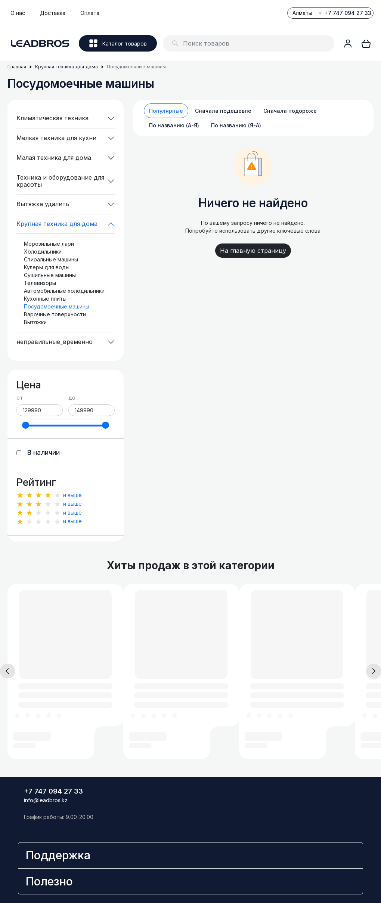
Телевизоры (40, 283)
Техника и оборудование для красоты (60, 181)
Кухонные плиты (45, 298)
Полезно (49, 881)
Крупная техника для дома (56, 223)
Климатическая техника (52, 118)
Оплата (89, 13)
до (71, 397)
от (19, 397)
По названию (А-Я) (174, 125)
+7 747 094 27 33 (347, 13)
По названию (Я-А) (236, 125)
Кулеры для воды (46, 267)
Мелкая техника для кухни (56, 138)
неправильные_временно (54, 341)
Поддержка (58, 855)
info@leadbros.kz (46, 800)
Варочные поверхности (55, 314)
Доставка (52, 13)
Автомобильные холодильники (64, 291)
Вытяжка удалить (42, 204)
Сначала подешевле (223, 111)
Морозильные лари (49, 244)
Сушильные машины (50, 275)
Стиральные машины (51, 259)
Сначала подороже (290, 111)
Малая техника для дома (53, 157)
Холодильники (43, 251)
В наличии (43, 452)
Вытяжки (35, 322)
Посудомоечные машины (56, 306)
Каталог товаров (118, 43)
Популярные (166, 111)
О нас (17, 13)
